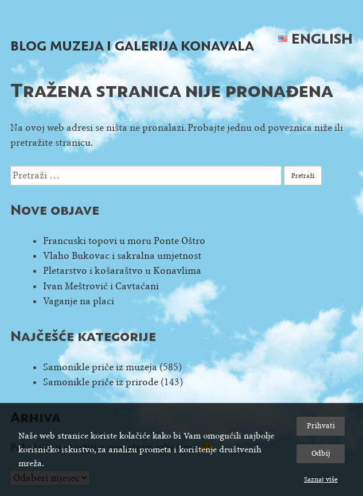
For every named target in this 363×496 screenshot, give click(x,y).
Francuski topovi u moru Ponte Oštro (124, 241)
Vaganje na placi (78, 301)
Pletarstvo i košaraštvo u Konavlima (122, 271)
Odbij (320, 453)
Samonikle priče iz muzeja (100, 367)
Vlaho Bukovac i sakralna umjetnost (122, 256)
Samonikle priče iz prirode (100, 382)
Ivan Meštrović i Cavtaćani (101, 286)
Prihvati (321, 426)
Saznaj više (321, 479)
